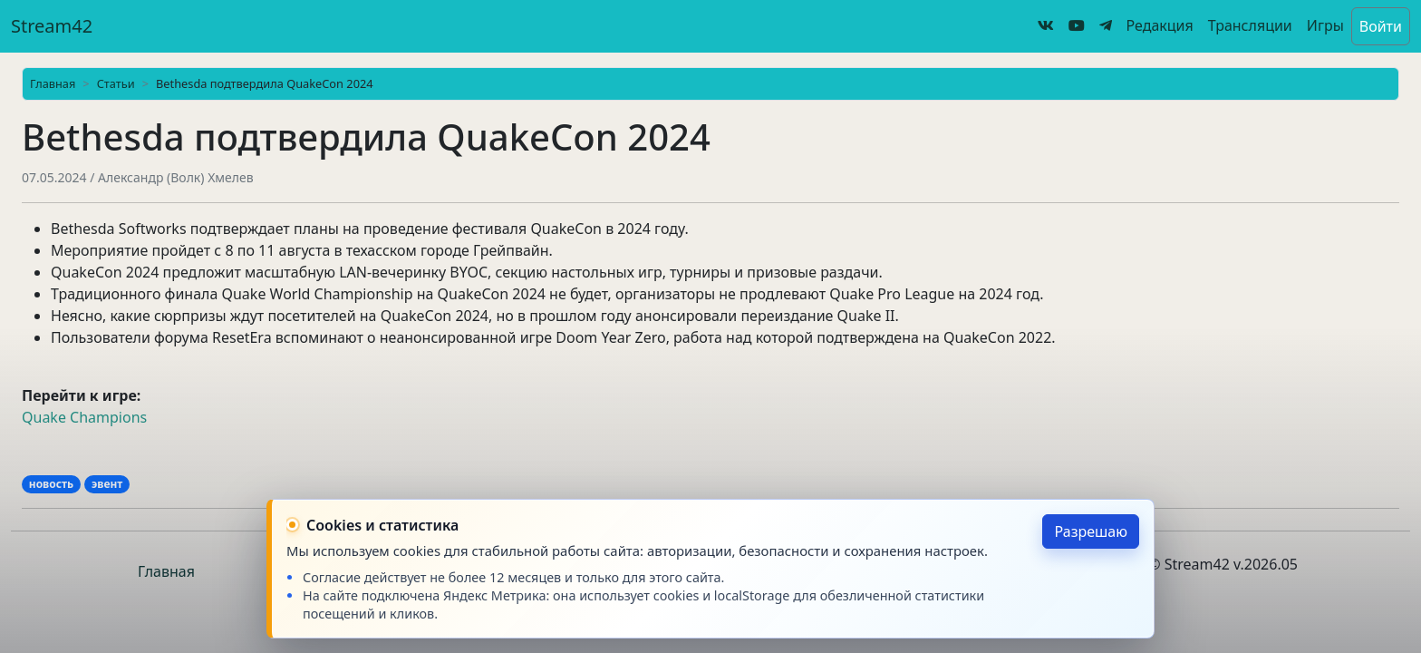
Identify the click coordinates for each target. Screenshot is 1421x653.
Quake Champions (84, 417)
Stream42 (51, 26)
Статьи (116, 83)
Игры (1325, 25)
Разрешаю (1090, 531)
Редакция (1160, 25)
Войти (1380, 26)
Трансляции (1250, 25)
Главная (52, 83)
